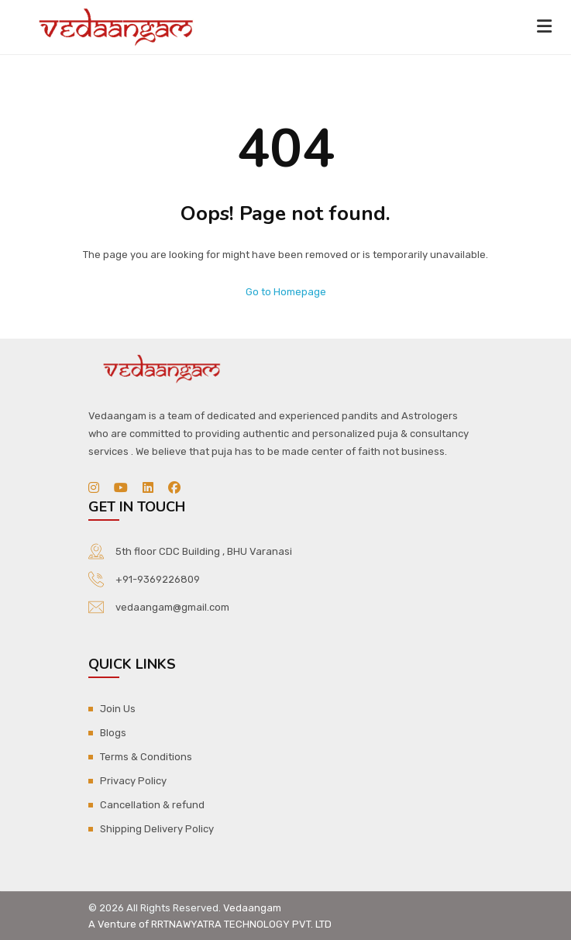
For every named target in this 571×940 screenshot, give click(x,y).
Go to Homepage (286, 292)
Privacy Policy (133, 781)
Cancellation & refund (152, 805)
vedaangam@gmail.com (172, 607)
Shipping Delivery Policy (157, 829)
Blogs (113, 733)
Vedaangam (252, 908)
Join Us (118, 708)
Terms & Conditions (146, 757)
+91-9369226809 (157, 579)
